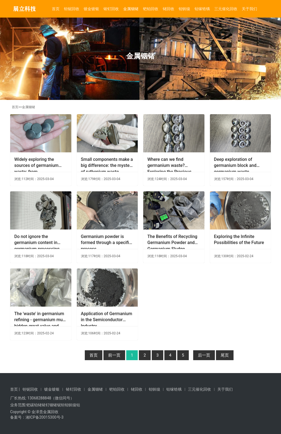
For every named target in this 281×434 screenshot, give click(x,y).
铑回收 (168, 9)
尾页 (225, 355)
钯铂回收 (150, 9)
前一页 (114, 355)
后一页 (204, 355)
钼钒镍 (184, 9)
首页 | (15, 389)
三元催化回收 (225, 9)
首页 (56, 9)
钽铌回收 (71, 9)
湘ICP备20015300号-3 (44, 417)
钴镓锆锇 (202, 9)
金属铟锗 (131, 9)
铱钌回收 (111, 9)
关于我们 (249, 9)
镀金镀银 (91, 9)
